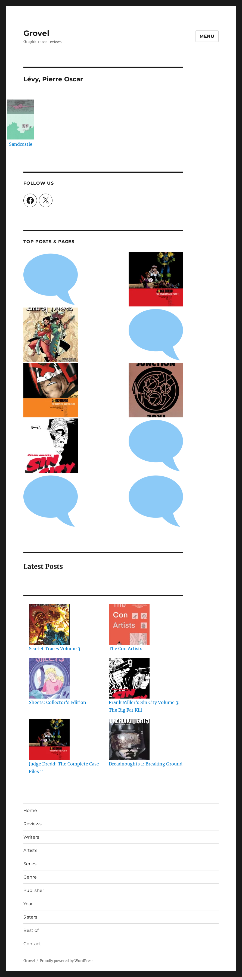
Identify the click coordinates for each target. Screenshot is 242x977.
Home (30, 810)
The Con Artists (125, 648)
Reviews (32, 823)
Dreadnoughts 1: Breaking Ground (145, 764)
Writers (31, 837)
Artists (30, 850)
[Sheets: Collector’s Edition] (49, 678)
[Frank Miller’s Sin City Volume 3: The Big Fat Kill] (129, 678)
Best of (31, 930)
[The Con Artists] (129, 624)
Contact (32, 943)
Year (28, 903)
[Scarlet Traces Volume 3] (49, 624)
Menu (207, 36)
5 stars (30, 917)
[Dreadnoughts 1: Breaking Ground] (129, 739)
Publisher (33, 890)
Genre (30, 877)
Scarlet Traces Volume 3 (54, 648)
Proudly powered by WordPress (67, 961)
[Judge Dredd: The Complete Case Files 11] (49, 739)
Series (29, 863)
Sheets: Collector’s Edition (57, 702)
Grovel (36, 33)
